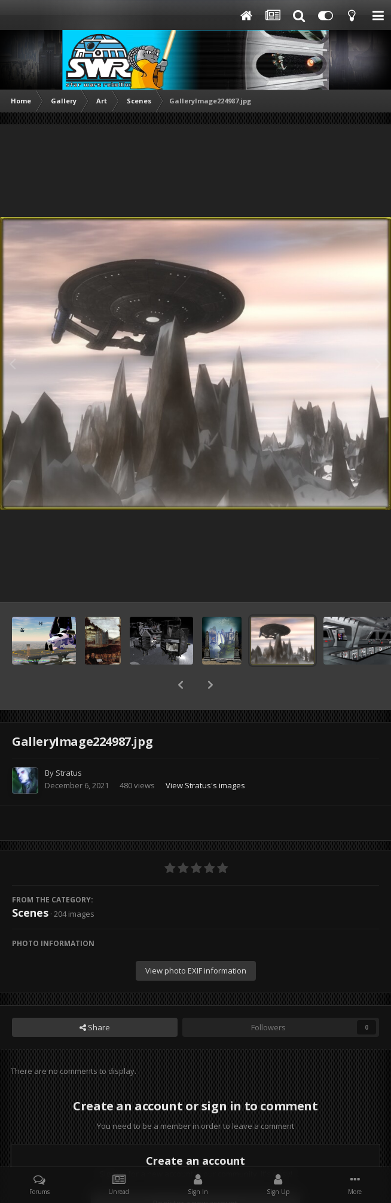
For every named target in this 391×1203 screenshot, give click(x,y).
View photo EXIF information (195, 939)
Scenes (30, 881)
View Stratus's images (205, 754)
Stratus (69, 741)
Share (95, 996)
